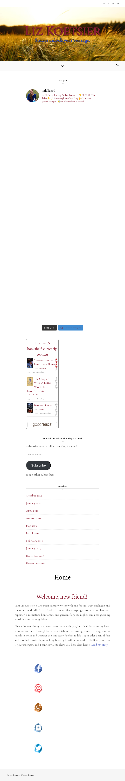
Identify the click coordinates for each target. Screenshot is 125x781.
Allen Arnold (33, 395)
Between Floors (43, 405)
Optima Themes (27, 775)
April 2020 (32, 510)
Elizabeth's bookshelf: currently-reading (42, 348)
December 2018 (35, 556)
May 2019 (31, 525)
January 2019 (33, 548)
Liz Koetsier (63, 32)
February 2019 (34, 540)
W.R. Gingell (40, 409)
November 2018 (35, 563)
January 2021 (33, 503)
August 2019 (33, 518)
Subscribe (38, 465)
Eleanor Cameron (41, 368)
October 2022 (34, 495)
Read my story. (100, 644)
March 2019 (33, 533)
